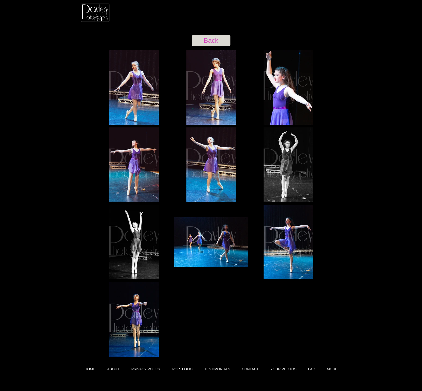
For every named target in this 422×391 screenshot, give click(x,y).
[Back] (211, 40)
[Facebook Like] (290, 2)
